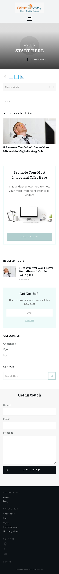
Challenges (9, 343)
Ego (5, 349)
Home (6, 497)
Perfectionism (10, 527)
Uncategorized (11, 531)
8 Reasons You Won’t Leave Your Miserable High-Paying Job (29, 137)
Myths (7, 355)
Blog (5, 501)
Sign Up (29, 320)
